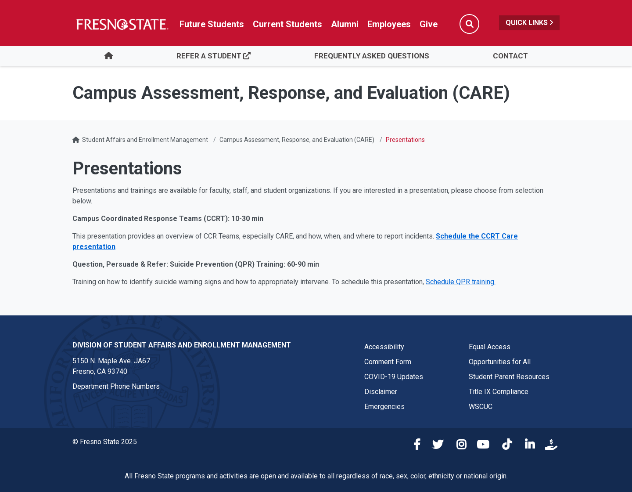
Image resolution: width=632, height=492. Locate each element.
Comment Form (387, 362)
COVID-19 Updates (393, 377)
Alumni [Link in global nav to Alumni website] (345, 24)
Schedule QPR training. (461, 282)
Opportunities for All (500, 362)
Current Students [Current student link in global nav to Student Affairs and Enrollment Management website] (287, 24)
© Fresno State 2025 (104, 442)
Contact (510, 55)
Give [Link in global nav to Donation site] (429, 24)
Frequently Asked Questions (371, 55)
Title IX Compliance (498, 391)
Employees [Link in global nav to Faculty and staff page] (389, 24)
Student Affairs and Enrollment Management (145, 139)
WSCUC (480, 406)
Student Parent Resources (509, 377)
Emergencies (384, 406)
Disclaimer (380, 391)
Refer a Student (213, 55)
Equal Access (489, 347)
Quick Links (529, 22)
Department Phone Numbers (116, 386)
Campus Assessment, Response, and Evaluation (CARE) (296, 139)
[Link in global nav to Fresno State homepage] (121, 24)
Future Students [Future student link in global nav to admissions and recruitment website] (212, 24)
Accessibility (384, 347)
